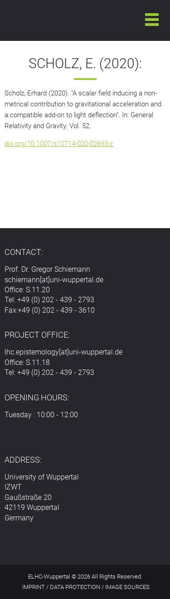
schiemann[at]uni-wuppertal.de (54, 279)
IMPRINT (33, 587)
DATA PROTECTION (75, 587)
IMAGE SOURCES (127, 587)
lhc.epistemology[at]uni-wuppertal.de (63, 352)
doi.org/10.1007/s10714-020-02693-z (59, 144)
